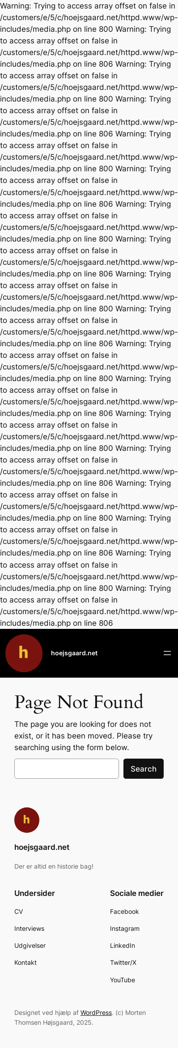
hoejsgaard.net (74, 653)
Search (144, 768)
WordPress (96, 1012)
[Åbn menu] (167, 653)
